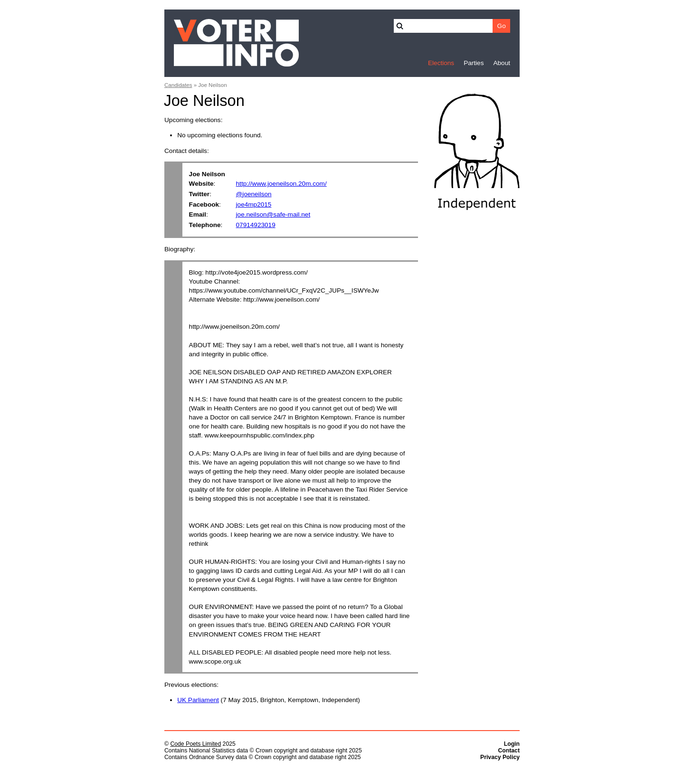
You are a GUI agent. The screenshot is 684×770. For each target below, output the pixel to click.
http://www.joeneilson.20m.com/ (281, 183)
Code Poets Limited (195, 744)
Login (512, 744)
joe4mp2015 (254, 204)
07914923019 (256, 224)
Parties (474, 63)
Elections (441, 63)
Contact (509, 750)
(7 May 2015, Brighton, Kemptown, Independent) (268, 699)
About (501, 63)
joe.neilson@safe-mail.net (273, 214)
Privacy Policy (500, 757)
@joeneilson (254, 194)
